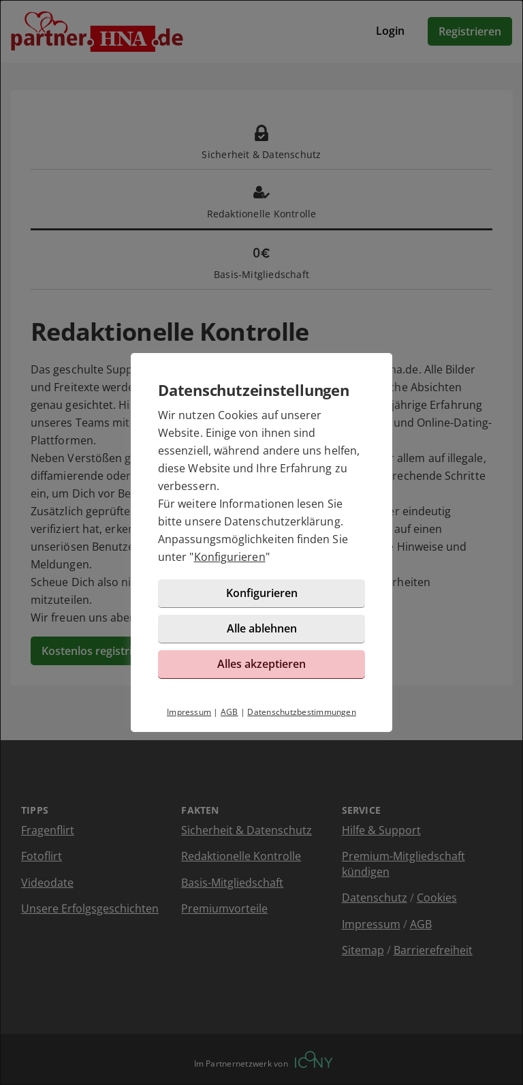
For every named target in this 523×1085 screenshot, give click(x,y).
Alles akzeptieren (261, 663)
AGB (229, 712)
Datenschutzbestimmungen (301, 712)
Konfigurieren (230, 556)
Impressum (189, 712)
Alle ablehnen (262, 628)
